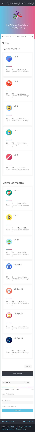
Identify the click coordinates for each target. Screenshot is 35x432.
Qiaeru (24, 429)
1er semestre (11, 48)
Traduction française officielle (10, 429)
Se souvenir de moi (9, 406)
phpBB (12, 426)
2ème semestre (13, 182)
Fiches (5, 43)
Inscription (15, 389)
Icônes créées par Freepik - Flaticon (13, 428)
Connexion (5, 389)
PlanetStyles (28, 426)
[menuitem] (27, 3)
